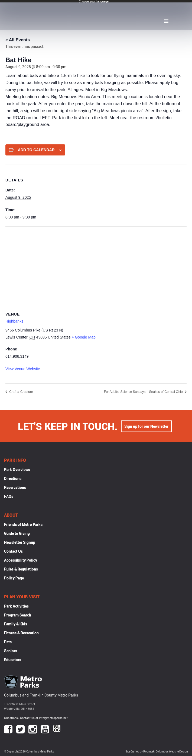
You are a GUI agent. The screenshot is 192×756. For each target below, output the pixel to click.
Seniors (10, 650)
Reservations (15, 487)
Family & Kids (15, 623)
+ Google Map (83, 337)
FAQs (8, 496)
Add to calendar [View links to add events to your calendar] (36, 150)
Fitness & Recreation (21, 632)
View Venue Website (22, 369)
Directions (12, 478)
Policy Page (14, 578)
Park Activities (16, 606)
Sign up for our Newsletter (146, 426)
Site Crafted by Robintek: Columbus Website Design (156, 751)
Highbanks (14, 321)
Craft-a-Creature (20, 392)
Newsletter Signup (19, 542)
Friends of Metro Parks (23, 524)
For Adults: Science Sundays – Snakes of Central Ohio (144, 392)
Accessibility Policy (20, 560)
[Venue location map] (96, 265)
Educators (12, 659)
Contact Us (13, 551)
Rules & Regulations (21, 569)
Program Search (17, 615)
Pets (8, 641)
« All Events (17, 40)
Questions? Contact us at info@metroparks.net (36, 718)
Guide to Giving (17, 533)
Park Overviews (17, 469)
